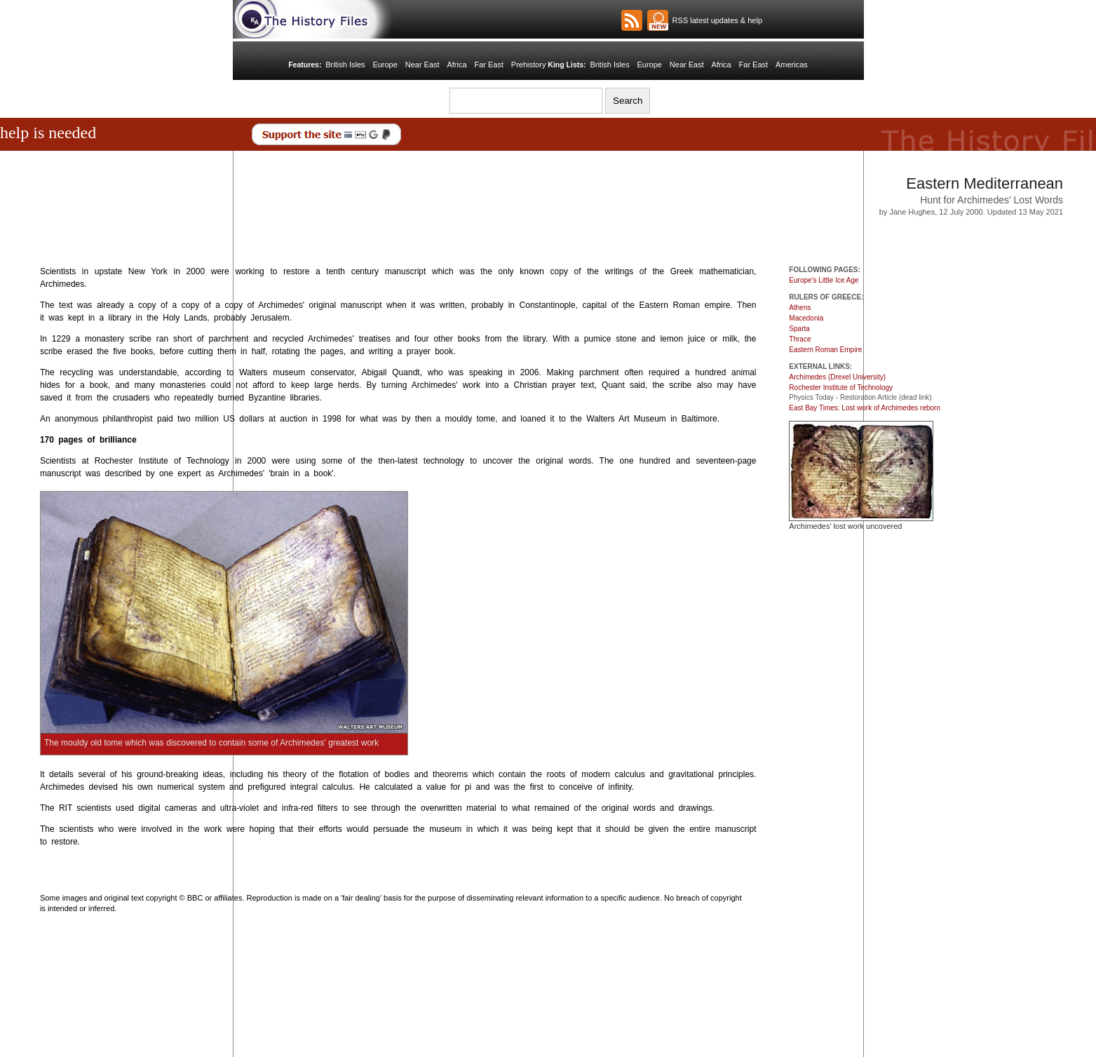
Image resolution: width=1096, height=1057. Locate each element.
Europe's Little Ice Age (823, 280)
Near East (422, 64)
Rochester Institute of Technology (841, 387)
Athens (800, 307)
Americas (792, 64)
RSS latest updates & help (715, 20)
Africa (456, 64)
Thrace (800, 339)
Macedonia (806, 318)
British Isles (345, 64)
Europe (384, 64)
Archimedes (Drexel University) (837, 377)
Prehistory (528, 64)
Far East (488, 64)
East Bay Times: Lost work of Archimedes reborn (864, 408)
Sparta (799, 328)
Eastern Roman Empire (825, 350)
